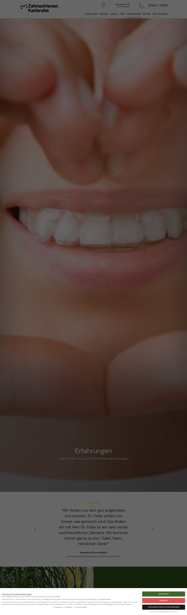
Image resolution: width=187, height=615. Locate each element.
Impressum (174, 611)
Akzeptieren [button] (164, 594)
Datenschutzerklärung (10, 604)
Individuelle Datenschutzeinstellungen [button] (164, 607)
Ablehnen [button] (164, 600)
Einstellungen (108, 604)
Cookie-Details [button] (154, 611)
